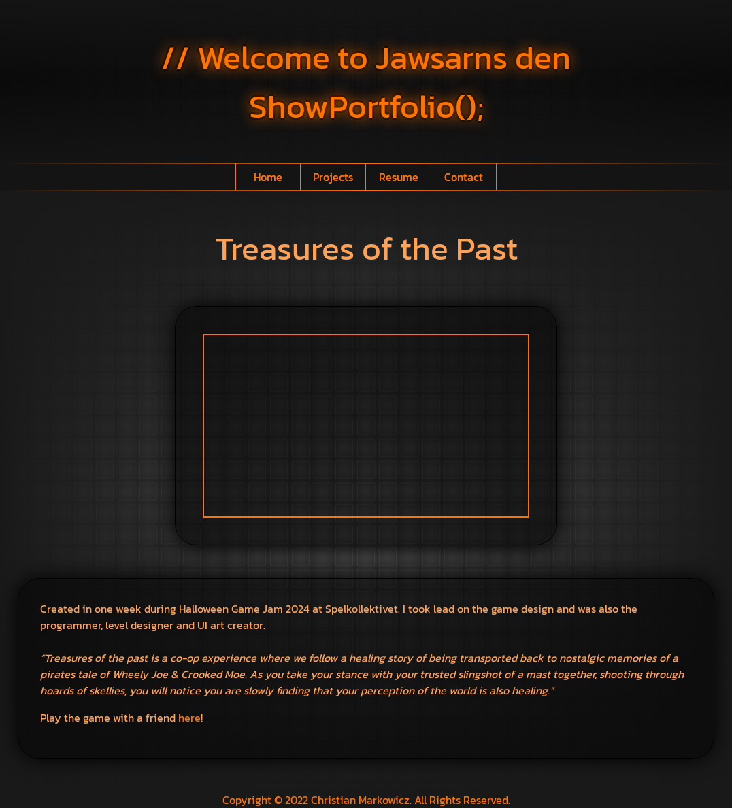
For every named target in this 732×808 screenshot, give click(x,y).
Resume (398, 177)
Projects (333, 177)
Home (268, 177)
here (189, 717)
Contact (463, 177)
